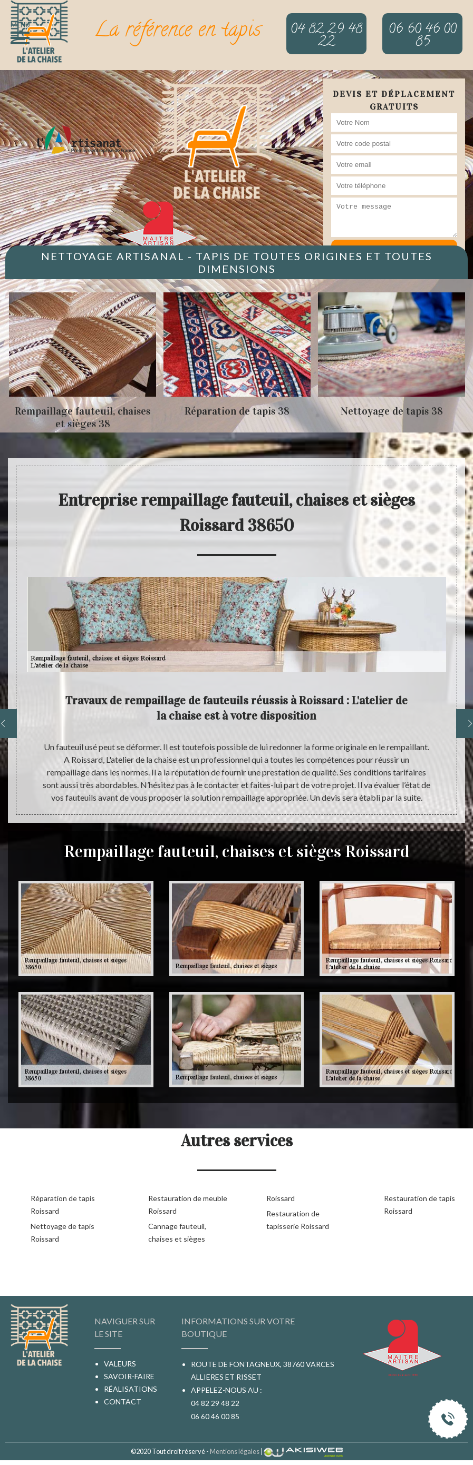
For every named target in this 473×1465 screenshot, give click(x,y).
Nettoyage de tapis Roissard (62, 1232)
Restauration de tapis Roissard (419, 1204)
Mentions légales (234, 1451)
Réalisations (130, 1388)
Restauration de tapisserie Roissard (297, 1220)
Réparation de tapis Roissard (63, 1204)
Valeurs (120, 1363)
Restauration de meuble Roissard (187, 1204)
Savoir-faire (129, 1376)
